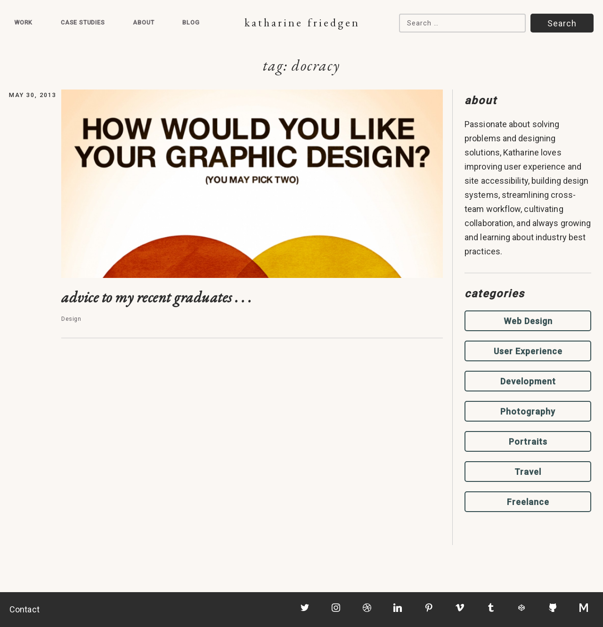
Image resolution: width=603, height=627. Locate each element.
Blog (190, 22)
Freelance (528, 502)
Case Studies (83, 22)
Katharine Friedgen (302, 22)
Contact (24, 609)
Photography (527, 411)
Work (23, 22)
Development (528, 381)
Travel (527, 472)
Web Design (528, 321)
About (143, 22)
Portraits (528, 442)
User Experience (528, 351)
